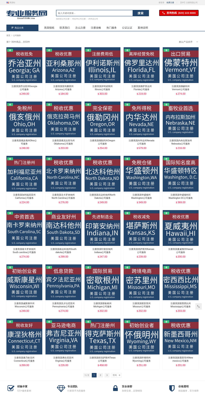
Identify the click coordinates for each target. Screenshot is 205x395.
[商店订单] (189, 42)
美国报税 (49, 27)
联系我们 (65, 27)
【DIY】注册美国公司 (188, 2)
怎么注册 (80, 27)
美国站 (10, 2)
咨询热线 (179, 13)
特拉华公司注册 (79, 19)
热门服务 (112, 27)
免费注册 (170, 2)
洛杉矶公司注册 (63, 19)
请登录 (161, 2)
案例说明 (143, 27)
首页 (8, 35)
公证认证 (127, 27)
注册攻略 (96, 27)
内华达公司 (93, 19)
